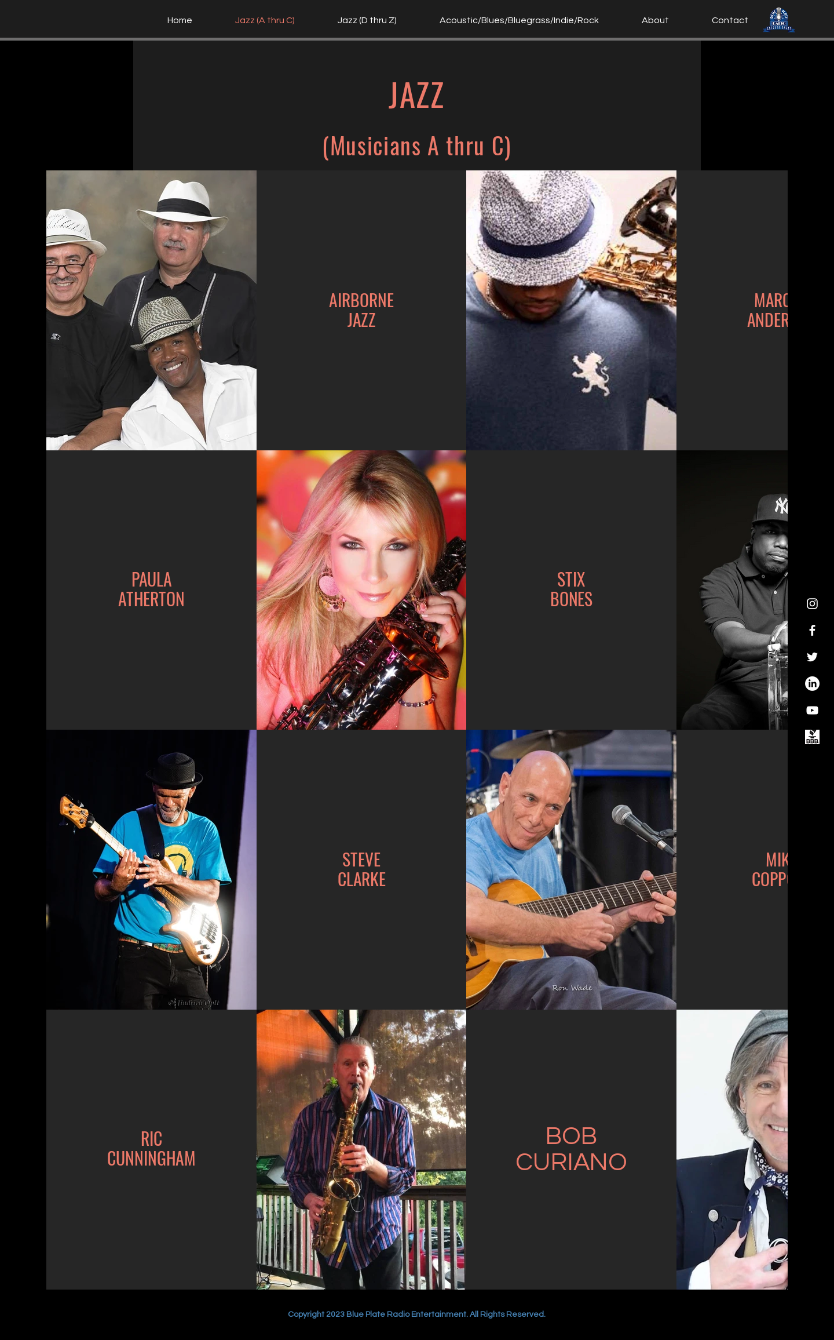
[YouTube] (812, 710)
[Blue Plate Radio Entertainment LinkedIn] (812, 683)
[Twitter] (812, 657)
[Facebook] (812, 630)
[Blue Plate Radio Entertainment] (812, 737)
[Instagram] (812, 603)
